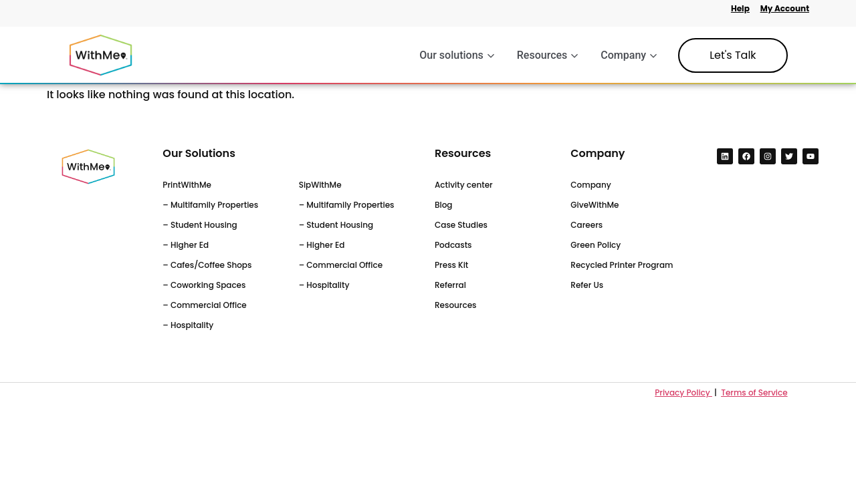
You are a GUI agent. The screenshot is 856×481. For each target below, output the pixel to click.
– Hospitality (188, 325)
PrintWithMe (187, 184)
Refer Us (586, 285)
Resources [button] (547, 55)
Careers (586, 224)
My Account (784, 8)
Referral (450, 285)
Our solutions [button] (456, 55)
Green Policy (595, 245)
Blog (444, 204)
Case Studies (461, 224)
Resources (455, 305)
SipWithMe (320, 184)
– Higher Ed (186, 245)
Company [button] (629, 55)
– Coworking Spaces (204, 285)
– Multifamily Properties (210, 204)
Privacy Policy (683, 392)
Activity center (464, 184)
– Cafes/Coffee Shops (207, 265)
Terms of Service (754, 392)
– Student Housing (200, 224)
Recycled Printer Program (621, 265)
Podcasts (453, 245)
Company (590, 184)
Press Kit (451, 265)
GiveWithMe (594, 204)
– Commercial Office (204, 305)
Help (740, 8)
